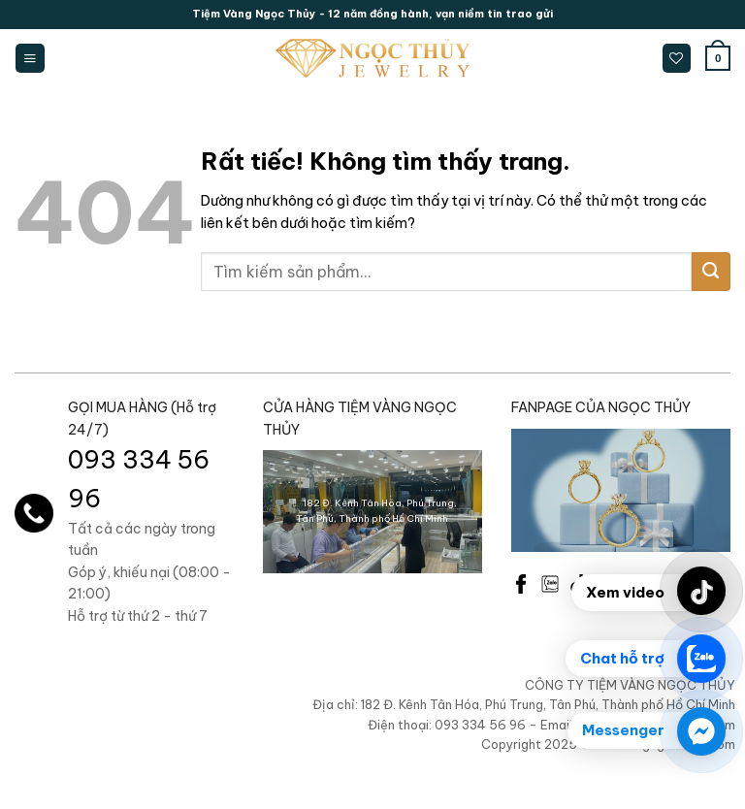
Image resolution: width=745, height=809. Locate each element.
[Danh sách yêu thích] (677, 58)
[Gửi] (711, 271)
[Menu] (30, 58)
